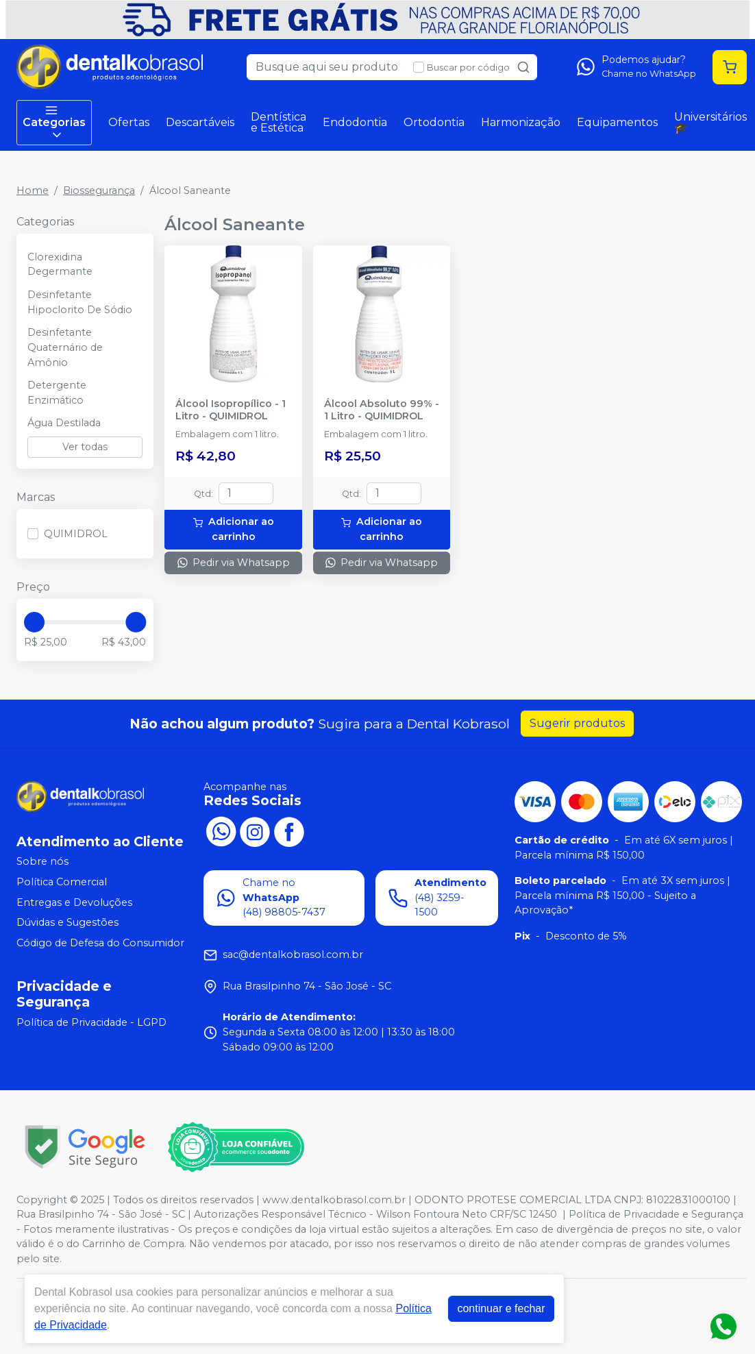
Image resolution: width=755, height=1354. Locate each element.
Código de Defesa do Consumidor (100, 943)
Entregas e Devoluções (74, 902)
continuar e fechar (501, 1308)
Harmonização (520, 122)
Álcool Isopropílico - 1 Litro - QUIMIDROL (230, 409)
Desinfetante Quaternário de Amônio (65, 347)
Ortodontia (434, 122)
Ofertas (128, 122)
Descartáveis (200, 122)
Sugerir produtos (577, 723)
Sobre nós (42, 862)
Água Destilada (64, 423)
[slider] (34, 622)
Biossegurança (99, 190)
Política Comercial (61, 882)
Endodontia (355, 122)
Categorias (54, 122)
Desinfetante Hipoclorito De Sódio (79, 302)
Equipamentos (617, 122)
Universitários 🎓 (710, 122)
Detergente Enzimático (56, 392)
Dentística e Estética (278, 122)
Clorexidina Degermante (59, 264)
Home (32, 190)
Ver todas (85, 447)
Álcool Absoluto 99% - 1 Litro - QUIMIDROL (381, 409)
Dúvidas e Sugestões (67, 922)
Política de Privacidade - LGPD (91, 1022)
